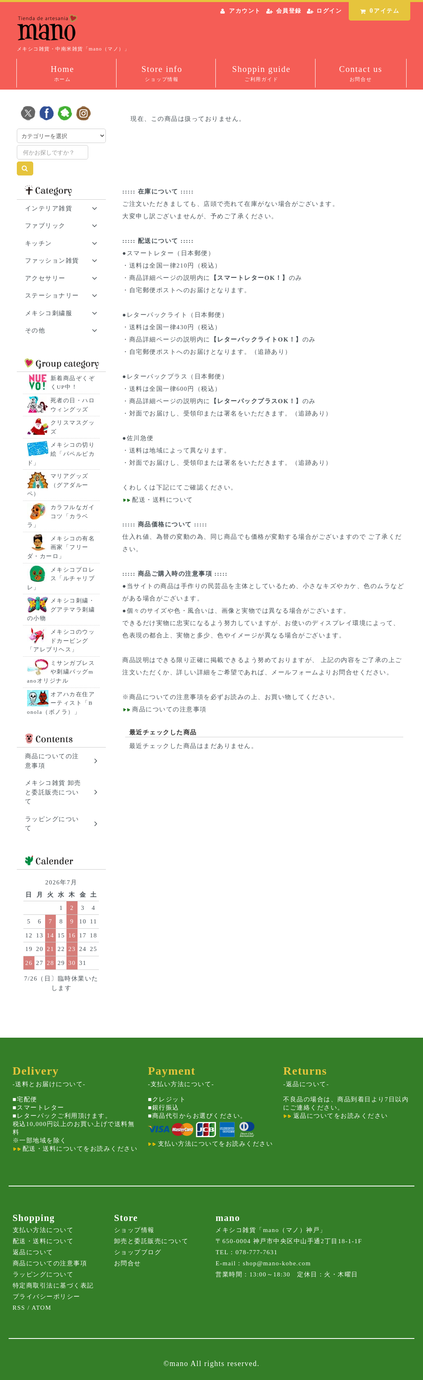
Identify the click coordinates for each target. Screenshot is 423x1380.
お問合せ (127, 1263)
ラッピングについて (43, 1274)
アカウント (245, 11)
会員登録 (289, 11)
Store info (162, 74)
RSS (19, 1307)
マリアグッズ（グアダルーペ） (58, 485)
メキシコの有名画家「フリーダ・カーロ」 (61, 547)
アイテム (378, 10)
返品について (33, 1252)
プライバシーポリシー (46, 1296)
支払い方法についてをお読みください (210, 1143)
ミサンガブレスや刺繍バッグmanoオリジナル (61, 672)
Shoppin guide (261, 74)
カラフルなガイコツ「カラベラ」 (61, 516)
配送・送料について (161, 499)
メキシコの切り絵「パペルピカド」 (61, 454)
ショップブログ (138, 1252)
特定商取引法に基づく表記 (53, 1285)
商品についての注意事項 (166, 697)
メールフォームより (301, 672)
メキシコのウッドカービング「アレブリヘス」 (61, 641)
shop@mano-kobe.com (277, 1263)
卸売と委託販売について (151, 1241)
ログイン (329, 11)
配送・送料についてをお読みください (75, 1148)
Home (62, 74)
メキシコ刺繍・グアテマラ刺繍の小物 (61, 609)
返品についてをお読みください (335, 1115)
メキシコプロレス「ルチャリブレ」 (61, 579)
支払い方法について (43, 1230)
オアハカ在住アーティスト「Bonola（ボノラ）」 (61, 703)
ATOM (41, 1307)
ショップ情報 (134, 1230)
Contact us (361, 74)
